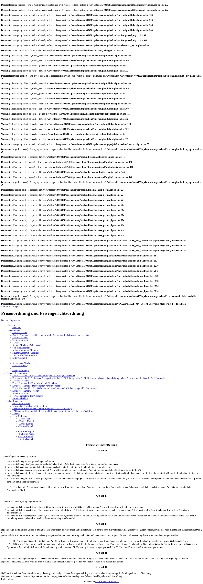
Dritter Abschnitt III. (54, 388)
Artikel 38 (101, 450)
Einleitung (22, 416)
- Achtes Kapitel (25, 436)
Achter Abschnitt (25, 350)
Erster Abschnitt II (89, 378)
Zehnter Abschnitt (24, 355)
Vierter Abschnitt (20, 340)
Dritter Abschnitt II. (37, 386)
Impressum (15, 320)
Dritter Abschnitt (20, 337)
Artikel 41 (101, 552)
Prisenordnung (13, 330)
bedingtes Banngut (20, 370)
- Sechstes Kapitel (26, 431)
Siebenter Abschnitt (21, 348)
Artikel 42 (101, 567)
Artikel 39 (101, 495)
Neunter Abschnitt (25, 353)
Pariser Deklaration (21, 403)
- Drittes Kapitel (25, 424)
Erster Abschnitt (19, 332)
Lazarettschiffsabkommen (42, 408)
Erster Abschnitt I (43, 375)
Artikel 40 (101, 523)
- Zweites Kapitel (26, 421)
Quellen (4, 320)
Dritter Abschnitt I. (34, 383)
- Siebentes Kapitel (26, 434)
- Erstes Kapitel (25, 418)
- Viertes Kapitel (25, 426)
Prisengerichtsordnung (17, 373)
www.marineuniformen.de (107, 581)
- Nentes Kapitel (25, 439)
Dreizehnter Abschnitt (22, 363)
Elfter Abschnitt (19, 358)
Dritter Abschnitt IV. (25, 391)
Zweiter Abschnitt (50, 335)
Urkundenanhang (14, 401)
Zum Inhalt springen (10, 306)
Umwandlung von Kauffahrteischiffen (29, 406)
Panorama (16, 327)
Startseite (11, 325)
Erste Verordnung (20, 365)
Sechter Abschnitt (26, 345)
